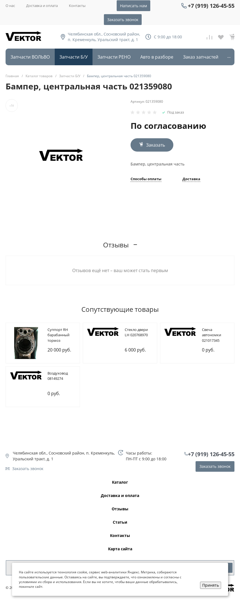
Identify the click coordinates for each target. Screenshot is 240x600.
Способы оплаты (146, 179)
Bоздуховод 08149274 (58, 376)
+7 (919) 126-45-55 (211, 6)
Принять (210, 585)
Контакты (77, 5)
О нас (10, 5)
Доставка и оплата (42, 5)
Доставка (191, 179)
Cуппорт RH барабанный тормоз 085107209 (58, 337)
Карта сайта (120, 549)
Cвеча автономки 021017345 (211, 335)
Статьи (120, 522)
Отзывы (120, 509)
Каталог (120, 482)
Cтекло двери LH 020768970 (136, 332)
